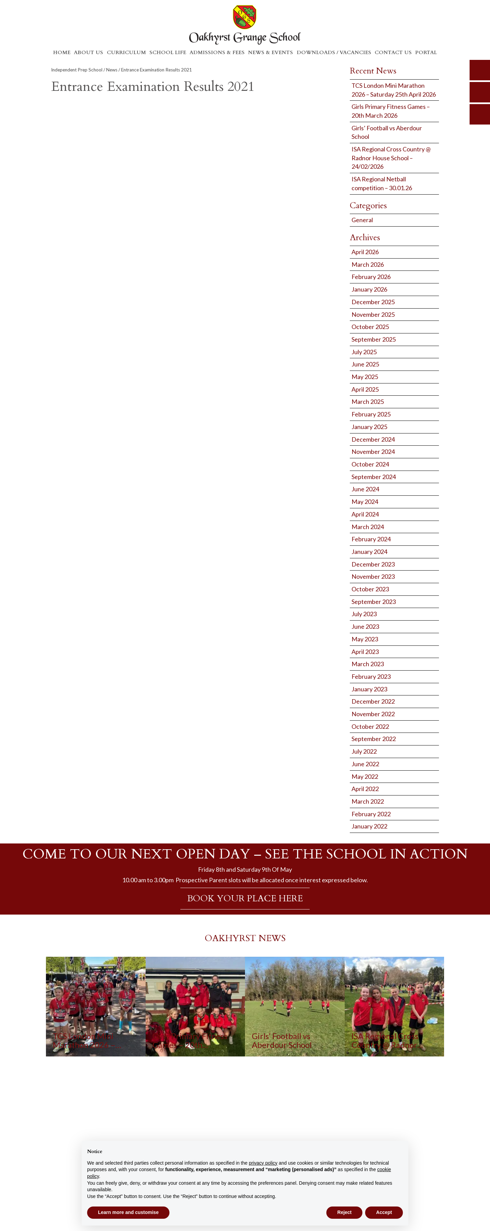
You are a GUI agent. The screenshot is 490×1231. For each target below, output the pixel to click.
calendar (480, 114)
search (480, 70)
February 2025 (371, 414)
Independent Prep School (76, 69)
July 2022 (364, 751)
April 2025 (365, 389)
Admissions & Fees (217, 52)
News (111, 69)
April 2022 (365, 788)
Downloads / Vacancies (334, 52)
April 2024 (365, 514)
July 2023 (364, 614)
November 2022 (373, 714)
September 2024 (374, 476)
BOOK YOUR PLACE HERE (245, 898)
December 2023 (373, 564)
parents (480, 92)
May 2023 (365, 639)
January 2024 (369, 551)
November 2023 (373, 576)
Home (61, 52)
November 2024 (373, 451)
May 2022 (365, 776)
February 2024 (371, 539)
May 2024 (365, 501)
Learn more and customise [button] (128, 1212)
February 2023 (371, 676)
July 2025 (364, 352)
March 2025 (368, 401)
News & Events (270, 52)
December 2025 (373, 302)
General (362, 220)
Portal (426, 52)
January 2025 (369, 426)
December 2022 (373, 701)
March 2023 (368, 664)
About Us (88, 52)
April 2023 (365, 651)
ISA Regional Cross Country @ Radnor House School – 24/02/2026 (391, 157)
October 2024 (370, 464)
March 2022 (368, 801)
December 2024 (373, 439)
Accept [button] (384, 1212)
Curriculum (126, 52)
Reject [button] (344, 1212)
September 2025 (374, 339)
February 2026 (371, 276)
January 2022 (369, 826)
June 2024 (365, 489)
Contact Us (393, 52)
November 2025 (373, 314)
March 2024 (368, 526)
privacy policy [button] (263, 1163)
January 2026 (369, 289)
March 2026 (368, 264)
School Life (167, 52)
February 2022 (371, 814)
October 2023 (370, 589)
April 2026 (365, 252)
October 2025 (370, 326)
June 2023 (365, 626)
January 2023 (369, 689)
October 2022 (370, 726)
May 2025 (365, 376)
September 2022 (374, 738)
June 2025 (365, 364)
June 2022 (365, 764)
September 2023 (374, 601)
